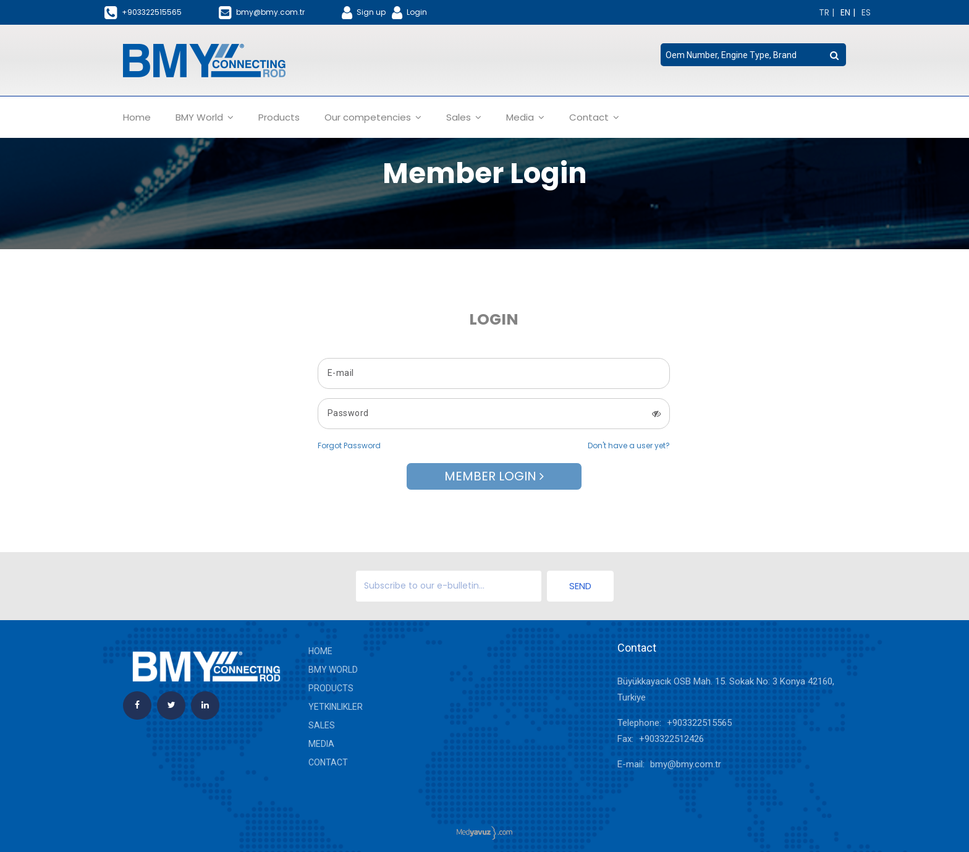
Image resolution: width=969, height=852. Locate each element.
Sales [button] (463, 117)
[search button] (834, 55)
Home (137, 117)
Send (580, 585)
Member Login (494, 476)
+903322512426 (671, 738)
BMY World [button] (205, 117)
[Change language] (826, 12)
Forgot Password (349, 445)
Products (279, 117)
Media (321, 744)
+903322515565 (699, 722)
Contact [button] (594, 117)
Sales (321, 725)
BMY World (333, 670)
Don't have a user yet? (629, 445)
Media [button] (525, 117)
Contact (328, 762)
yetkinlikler (335, 707)
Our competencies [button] (372, 117)
